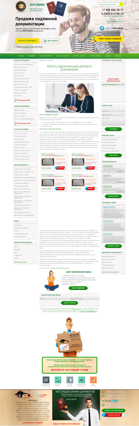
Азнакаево (17, 249)
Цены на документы (46, 56)
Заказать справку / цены (21, 159)
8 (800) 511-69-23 (112, 14)
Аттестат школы (19, 139)
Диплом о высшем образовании (23, 64)
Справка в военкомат (20, 153)
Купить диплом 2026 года (109, 141)
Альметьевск (18, 255)
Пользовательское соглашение (33, 422)
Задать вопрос (113, 198)
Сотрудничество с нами (21, 234)
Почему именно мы (20, 237)
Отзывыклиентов (69, 385)
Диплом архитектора (108, 267)
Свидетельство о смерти (21, 175)
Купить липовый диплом (109, 147)
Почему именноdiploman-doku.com (113, 80)
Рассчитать (52, 41)
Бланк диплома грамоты (21, 186)
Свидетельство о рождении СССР (23, 172)
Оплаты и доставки (63, 56)
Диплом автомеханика (109, 258)
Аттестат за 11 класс (20, 133)
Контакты (118, 56)
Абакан (16, 246)
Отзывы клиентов (95, 56)
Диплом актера (106, 264)
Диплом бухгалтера (108, 269)
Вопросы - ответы (79, 56)
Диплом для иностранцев (21, 79)
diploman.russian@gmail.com (88, 311)
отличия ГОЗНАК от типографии (46, 385)
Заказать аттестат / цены (21, 156)
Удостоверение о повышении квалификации (22, 201)
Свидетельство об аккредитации (24, 215)
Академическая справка (21, 142)
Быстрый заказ (60, 159)
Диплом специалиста (20, 67)
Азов (15, 252)
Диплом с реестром (20, 93)
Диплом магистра (19, 73)
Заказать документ (27, 41)
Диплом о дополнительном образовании (22, 192)
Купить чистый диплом (108, 150)
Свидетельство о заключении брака (24, 177)
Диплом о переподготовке (22, 189)
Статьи (16, 231)
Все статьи (113, 157)
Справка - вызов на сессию (22, 150)
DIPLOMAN (30, 392)
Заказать (60, 168)
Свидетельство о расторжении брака (25, 180)
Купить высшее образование (110, 152)
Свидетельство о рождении (22, 169)
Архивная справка (19, 148)
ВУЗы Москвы (18, 225)
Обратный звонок (116, 21)
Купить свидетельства (108, 144)
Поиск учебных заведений (110, 39)
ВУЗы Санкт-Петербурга (21, 228)
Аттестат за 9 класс (20, 136)
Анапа (16, 258)
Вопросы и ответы (58, 385)
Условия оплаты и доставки (81, 385)
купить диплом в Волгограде (60, 268)
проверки (26, 47)
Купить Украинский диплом (22, 212)
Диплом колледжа (19, 116)
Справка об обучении (20, 145)
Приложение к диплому (21, 183)
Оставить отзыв (113, 248)
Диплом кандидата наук (21, 81)
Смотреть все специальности (110, 273)
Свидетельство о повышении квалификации (22, 197)
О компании (31, 56)
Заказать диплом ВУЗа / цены (23, 87)
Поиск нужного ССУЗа (24, 123)
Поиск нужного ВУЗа (24, 100)
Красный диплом (19, 76)
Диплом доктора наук (20, 84)
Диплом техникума (20, 113)
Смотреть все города (20, 262)
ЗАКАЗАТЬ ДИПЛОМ (114, 415)
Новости (108, 56)
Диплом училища (19, 110)
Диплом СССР (18, 96)
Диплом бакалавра (20, 70)
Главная (20, 56)
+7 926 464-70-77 (113, 10)
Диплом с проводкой (20, 90)
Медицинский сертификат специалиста (21, 208)
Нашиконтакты (93, 385)
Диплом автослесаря (108, 261)
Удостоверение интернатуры (22, 205)
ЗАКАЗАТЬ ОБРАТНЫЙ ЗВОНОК (114, 411)
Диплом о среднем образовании (23, 119)
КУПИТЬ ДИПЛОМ (71, 399)
